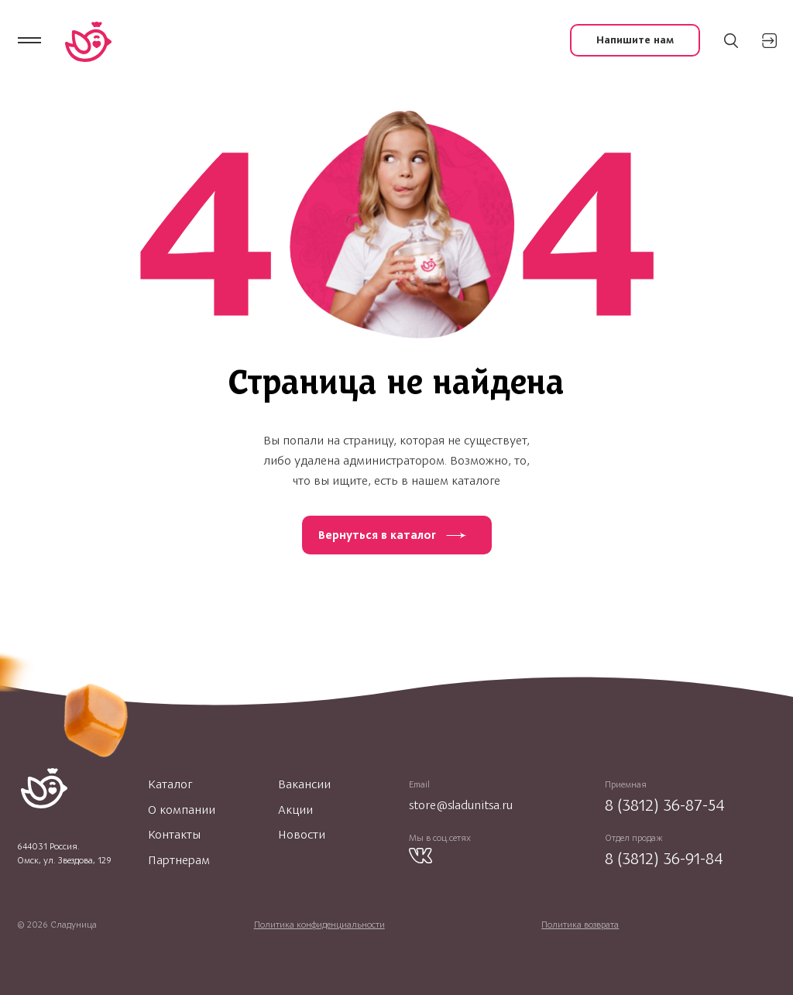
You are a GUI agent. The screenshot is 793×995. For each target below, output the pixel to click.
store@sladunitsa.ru (461, 805)
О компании (181, 810)
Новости (301, 835)
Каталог (170, 784)
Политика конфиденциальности (319, 924)
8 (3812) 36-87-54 (665, 805)
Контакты (174, 835)
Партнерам (179, 860)
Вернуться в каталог (377, 535)
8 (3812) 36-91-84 (664, 858)
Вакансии (304, 784)
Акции (295, 810)
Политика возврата (580, 924)
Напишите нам (635, 39)
